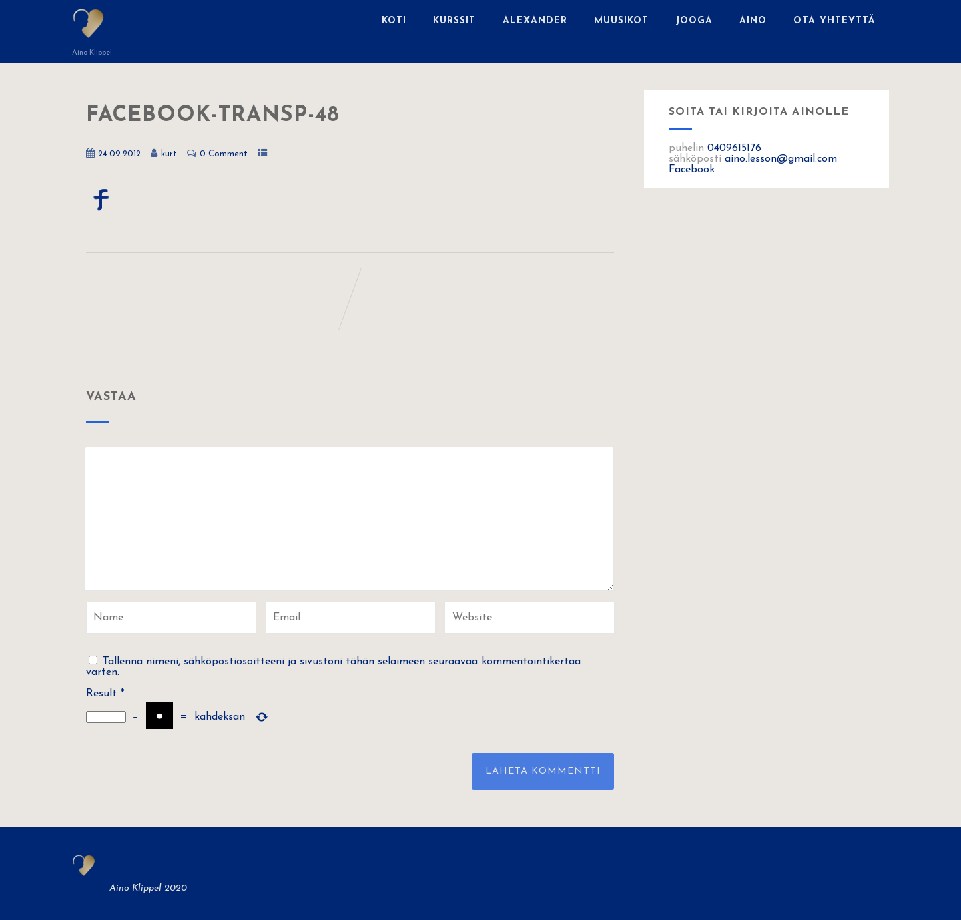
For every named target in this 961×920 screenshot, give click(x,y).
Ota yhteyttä (834, 21)
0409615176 (734, 148)
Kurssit (454, 21)
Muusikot (621, 21)
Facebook (692, 169)
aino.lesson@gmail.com (781, 159)
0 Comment (224, 154)
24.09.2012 (119, 154)
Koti (394, 21)
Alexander (535, 21)
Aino (753, 21)
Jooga (694, 21)
